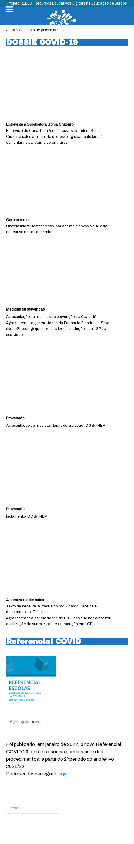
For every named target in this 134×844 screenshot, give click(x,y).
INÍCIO (75, 808)
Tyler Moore (77, 826)
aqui (62, 773)
